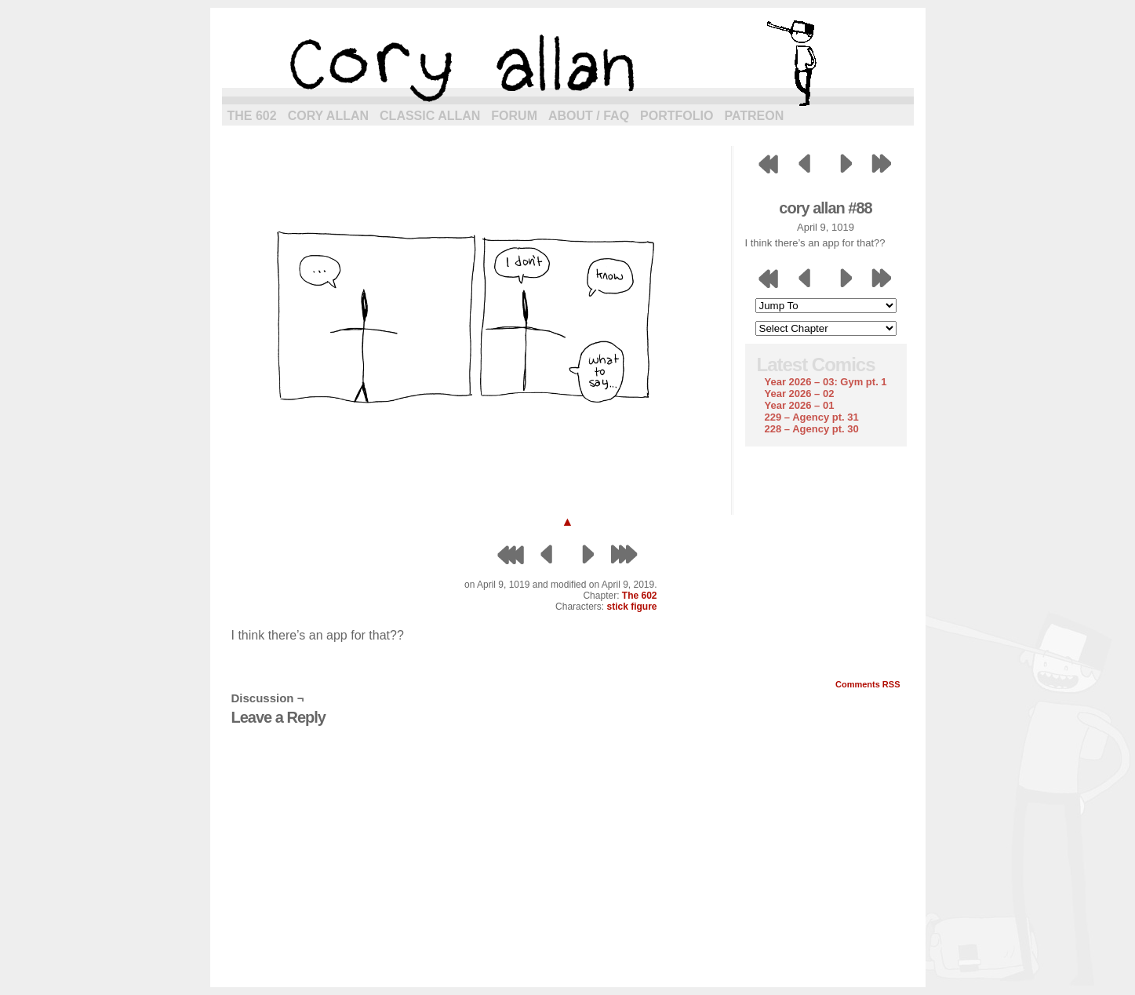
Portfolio (676, 115)
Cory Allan (328, 115)
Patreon (754, 115)
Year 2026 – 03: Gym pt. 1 (826, 382)
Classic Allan (430, 115)
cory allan (568, 63)
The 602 (252, 115)
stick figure (631, 606)
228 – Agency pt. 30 (812, 429)
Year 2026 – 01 (800, 405)
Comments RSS (867, 684)
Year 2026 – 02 (800, 393)
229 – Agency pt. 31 (812, 417)
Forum (514, 115)
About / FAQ (588, 115)
